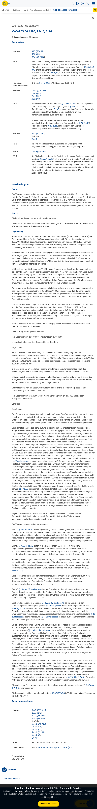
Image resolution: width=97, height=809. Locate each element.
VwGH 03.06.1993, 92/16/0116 (65, 10)
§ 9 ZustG (74, 106)
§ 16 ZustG (84, 123)
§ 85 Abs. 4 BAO (26, 546)
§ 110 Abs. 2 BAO (76, 677)
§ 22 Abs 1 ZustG (45, 159)
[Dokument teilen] (92, 18)
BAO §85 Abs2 (38, 57)
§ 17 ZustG (53, 126)
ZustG (56, 109)
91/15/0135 (17, 570)
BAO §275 (36, 54)
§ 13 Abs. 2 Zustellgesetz (30, 589)
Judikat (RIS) (66, 747)
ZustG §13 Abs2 (39, 91)
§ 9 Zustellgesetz (53, 606)
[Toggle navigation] (87, 3)
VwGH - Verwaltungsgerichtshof (36, 10)
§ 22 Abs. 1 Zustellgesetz (40, 630)
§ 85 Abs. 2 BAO (26, 529)
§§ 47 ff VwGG (58, 693)
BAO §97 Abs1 (38, 133)
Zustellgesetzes (22, 461)
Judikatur (16, 10)
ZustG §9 (36, 99)
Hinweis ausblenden (48, 804)
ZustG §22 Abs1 (39, 151)
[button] (72, 3)
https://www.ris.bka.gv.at (48, 747)
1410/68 (55, 73)
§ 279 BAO (23, 489)
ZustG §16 (36, 93)
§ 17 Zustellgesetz (49, 617)
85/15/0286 (44, 83)
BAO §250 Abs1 (38, 51)
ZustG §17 (36, 96)
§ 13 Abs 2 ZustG (69, 104)
